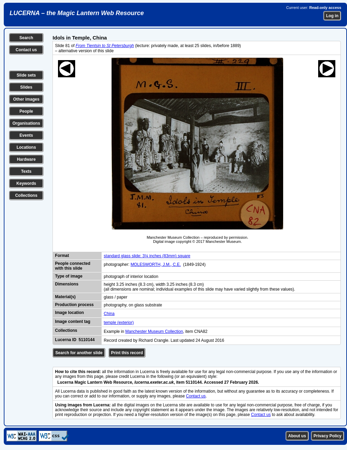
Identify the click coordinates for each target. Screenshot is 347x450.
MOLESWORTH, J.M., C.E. (155, 264)
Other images (26, 99)
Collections (26, 195)
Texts (26, 171)
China (109, 313)
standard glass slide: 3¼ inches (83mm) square (147, 256)
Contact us (26, 49)
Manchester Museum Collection (154, 331)
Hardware (26, 159)
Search (26, 37)
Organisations (26, 123)
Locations (26, 147)
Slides (26, 87)
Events (26, 135)
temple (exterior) (119, 322)
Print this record (127, 352)
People (26, 111)
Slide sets (26, 75)
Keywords (26, 183)
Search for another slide (78, 352)
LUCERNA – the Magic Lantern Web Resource (77, 13)
